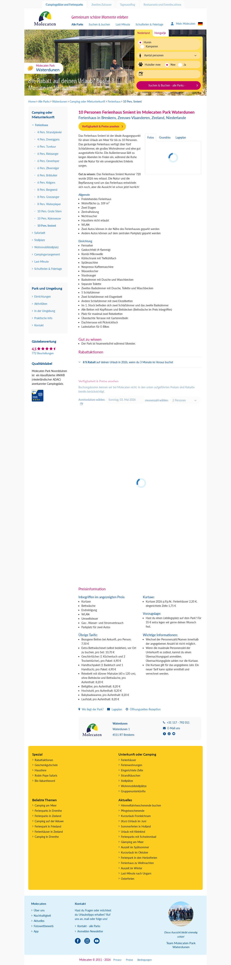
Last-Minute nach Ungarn (136, 873)
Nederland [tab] (143, 33)
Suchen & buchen (99, 24)
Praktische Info (43, 318)
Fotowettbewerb (43, 926)
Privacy (117, 959)
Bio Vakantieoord (45, 780)
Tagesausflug (127, 4)
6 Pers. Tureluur (46, 146)
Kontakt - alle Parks (88, 926)
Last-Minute (123, 24)
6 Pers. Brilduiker (47, 175)
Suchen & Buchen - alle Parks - (166, 85)
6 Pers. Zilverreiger (48, 168)
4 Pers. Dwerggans (48, 139)
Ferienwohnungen (131, 765)
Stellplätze (127, 780)
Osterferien (127, 878)
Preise (129, 959)
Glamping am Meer (132, 842)
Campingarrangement (47, 254)
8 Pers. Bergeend (47, 189)
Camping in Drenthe (47, 836)
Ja (185, 64)
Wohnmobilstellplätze (134, 786)
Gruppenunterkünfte (133, 791)
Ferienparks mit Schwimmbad (138, 836)
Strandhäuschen (130, 775)
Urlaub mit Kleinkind (133, 831)
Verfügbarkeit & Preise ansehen (100, 126)
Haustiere (40, 770)
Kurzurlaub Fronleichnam (136, 816)
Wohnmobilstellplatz (46, 247)
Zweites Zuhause (101, 4)
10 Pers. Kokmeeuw (49, 218)
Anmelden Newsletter (90, 931)
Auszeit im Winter (131, 868)
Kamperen (150, 46)
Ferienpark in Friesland (48, 826)
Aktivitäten (40, 303)
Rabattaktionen (44, 760)
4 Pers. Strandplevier (49, 132)
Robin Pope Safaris (46, 775)
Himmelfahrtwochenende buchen (141, 805)
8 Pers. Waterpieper (49, 204)
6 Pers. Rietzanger (48, 153)
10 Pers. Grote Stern (49, 211)
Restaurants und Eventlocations (162, 4)
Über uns (39, 910)
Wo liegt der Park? (90, 709)
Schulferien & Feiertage (149, 24)
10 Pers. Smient (46, 225)
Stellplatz (39, 240)
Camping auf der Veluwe (49, 821)
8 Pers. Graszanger (48, 197)
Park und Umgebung (47, 288)
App (36, 931)
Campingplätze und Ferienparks (64, 4)
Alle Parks (77, 24)
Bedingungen (144, 959)
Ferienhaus (41, 125)
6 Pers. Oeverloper (48, 161)
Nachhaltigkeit (42, 915)
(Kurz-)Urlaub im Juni (133, 821)
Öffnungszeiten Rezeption (143, 709)
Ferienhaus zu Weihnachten (137, 863)
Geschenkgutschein (46, 765)
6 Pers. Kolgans (46, 182)
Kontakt (39, 325)
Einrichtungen (42, 296)
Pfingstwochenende (132, 810)
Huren (147, 42)
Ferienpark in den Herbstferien (139, 857)
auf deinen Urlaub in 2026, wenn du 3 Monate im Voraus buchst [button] (128, 362)
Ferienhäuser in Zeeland (49, 831)
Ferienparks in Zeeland (48, 816)
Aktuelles (39, 920)
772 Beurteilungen (43, 353)
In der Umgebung (44, 311)
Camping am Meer (46, 805)
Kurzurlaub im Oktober (134, 852)
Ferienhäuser (128, 760)
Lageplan (114, 709)
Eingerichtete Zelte (132, 770)
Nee (173, 64)
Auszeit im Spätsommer (135, 847)
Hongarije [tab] (160, 33)
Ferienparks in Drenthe (48, 810)
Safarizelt (39, 232)
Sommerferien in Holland (136, 826)
